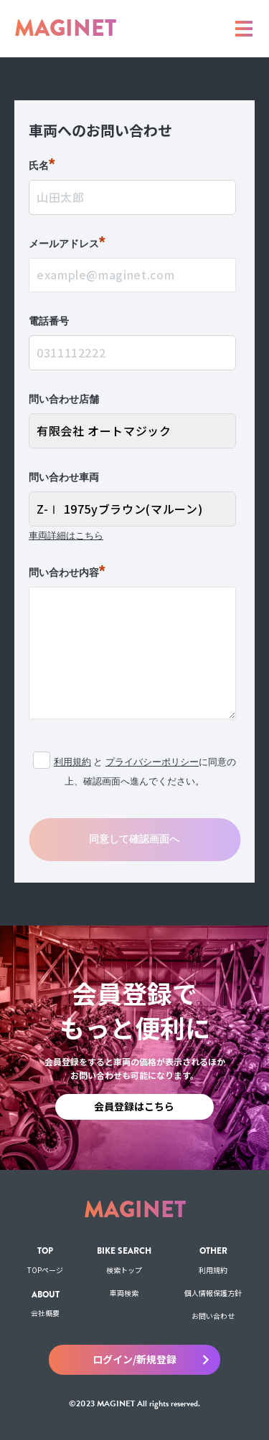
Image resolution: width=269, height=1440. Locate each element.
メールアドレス (67, 244)
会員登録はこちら (134, 1106)
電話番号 (49, 321)
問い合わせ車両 (64, 477)
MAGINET (65, 28)
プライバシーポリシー (152, 762)
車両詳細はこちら (66, 535)
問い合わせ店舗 (64, 399)
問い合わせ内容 (67, 573)
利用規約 (72, 762)
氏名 (42, 166)
